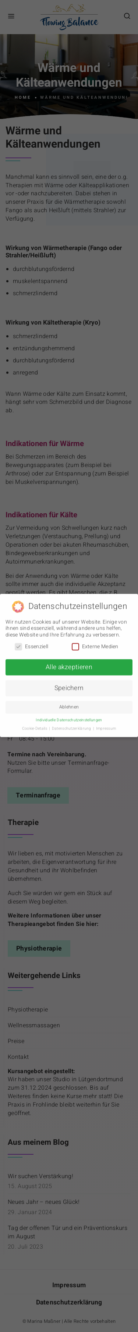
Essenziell (31, 643)
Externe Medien (95, 643)
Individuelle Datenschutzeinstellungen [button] (69, 717)
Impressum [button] (106, 725)
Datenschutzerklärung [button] (72, 725)
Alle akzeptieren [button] (69, 664)
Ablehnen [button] (69, 704)
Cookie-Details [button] (35, 725)
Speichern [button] (69, 685)
